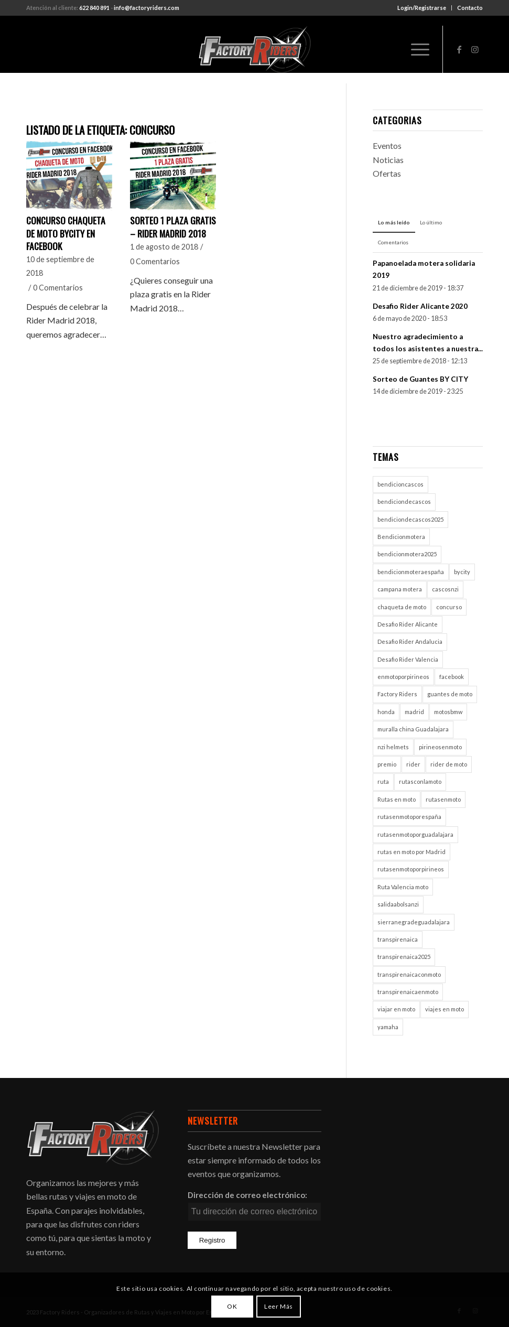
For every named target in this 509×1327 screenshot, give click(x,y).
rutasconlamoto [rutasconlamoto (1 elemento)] (420, 781)
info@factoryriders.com (146, 7)
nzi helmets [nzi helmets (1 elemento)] (393, 746)
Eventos (387, 145)
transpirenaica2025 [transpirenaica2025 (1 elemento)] (403, 956)
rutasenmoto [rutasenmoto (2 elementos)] (443, 799)
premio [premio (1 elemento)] (386, 764)
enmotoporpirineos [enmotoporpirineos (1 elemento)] (403, 676)
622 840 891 (94, 7)
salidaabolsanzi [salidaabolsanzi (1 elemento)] (398, 904)
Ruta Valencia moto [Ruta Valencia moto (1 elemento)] (402, 886)
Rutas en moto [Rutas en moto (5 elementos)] (396, 799)
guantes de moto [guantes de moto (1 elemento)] (449, 694)
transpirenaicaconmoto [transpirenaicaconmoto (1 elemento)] (409, 974)
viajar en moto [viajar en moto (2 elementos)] (396, 1009)
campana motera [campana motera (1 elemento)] (399, 589)
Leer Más (278, 1306)
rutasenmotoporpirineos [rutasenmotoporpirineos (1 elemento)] (410, 869)
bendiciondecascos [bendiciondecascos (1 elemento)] (404, 501)
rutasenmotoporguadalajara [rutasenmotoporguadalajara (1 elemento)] (415, 834)
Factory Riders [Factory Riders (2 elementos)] (397, 694)
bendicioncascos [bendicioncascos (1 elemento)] (400, 484)
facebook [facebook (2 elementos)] (451, 676)
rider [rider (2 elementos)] (413, 764)
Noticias (388, 160)
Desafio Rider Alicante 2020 (420, 306)
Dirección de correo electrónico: (247, 1195)
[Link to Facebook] (459, 49)
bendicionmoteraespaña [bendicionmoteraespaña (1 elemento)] (410, 571)
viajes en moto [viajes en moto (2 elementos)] (444, 1009)
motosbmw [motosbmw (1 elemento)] (448, 711)
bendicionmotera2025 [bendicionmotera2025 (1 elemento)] (407, 554)
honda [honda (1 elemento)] (386, 711)
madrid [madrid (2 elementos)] (414, 711)
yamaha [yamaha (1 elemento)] (387, 1026)
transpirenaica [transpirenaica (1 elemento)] (397, 939)
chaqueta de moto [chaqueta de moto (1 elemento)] (401, 606)
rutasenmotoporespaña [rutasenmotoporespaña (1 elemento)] (409, 816)
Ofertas (387, 173)
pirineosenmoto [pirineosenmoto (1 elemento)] (440, 746)
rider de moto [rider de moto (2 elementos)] (448, 764)
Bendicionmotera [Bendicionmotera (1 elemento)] (401, 536)
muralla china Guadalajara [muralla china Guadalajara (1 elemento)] (413, 729)
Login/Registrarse (421, 7)
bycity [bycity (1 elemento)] (462, 571)
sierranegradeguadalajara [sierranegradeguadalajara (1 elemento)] (413, 922)
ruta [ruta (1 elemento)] (383, 781)
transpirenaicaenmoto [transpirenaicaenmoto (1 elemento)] (407, 991)
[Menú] (414, 49)
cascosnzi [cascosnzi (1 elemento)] (445, 589)
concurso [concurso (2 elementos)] (449, 606)
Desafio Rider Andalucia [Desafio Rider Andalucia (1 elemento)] (409, 641)
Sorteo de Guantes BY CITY (420, 379)
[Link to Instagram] (475, 49)
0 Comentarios (58, 287)
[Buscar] (390, 49)
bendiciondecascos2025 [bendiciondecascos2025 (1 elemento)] (410, 519)
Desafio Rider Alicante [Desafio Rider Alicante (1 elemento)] (407, 624)
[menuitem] (422, 7)
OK (232, 1306)
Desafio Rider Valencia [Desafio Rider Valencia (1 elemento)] (407, 659)
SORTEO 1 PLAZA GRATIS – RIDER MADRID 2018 (173, 226)
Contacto (470, 7)
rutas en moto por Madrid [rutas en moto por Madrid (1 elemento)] (411, 851)
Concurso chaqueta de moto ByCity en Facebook (65, 233)
